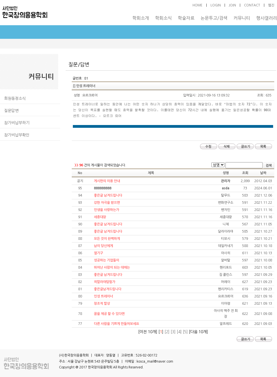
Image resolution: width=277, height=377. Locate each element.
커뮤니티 (242, 18)
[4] (179, 332)
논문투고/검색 (214, 18)
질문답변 (11, 111)
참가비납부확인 (16, 135)
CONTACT (252, 5)
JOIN (232, 5)
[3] (173, 332)
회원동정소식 (15, 98)
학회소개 (140, 18)
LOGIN (216, 5)
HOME (197, 5)
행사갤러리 (266, 18)
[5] (185, 332)
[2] (167, 332)
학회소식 (163, 18)
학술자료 (186, 18)
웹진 (271, 5)
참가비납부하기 (16, 123)
